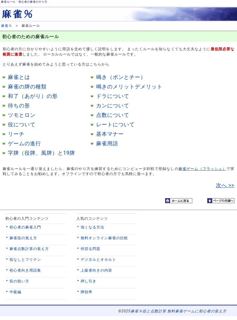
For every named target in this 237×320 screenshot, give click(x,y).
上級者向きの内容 (96, 270)
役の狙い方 (19, 281)
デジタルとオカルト (98, 259)
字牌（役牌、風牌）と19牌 (41, 153)
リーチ (16, 134)
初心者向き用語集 (25, 270)
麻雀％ (6, 26)
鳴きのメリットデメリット (129, 87)
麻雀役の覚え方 (23, 238)
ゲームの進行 (24, 144)
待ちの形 (19, 106)
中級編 (15, 292)
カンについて (112, 106)
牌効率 (86, 292)
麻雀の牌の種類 (27, 87)
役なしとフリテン (25, 259)
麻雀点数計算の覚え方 (29, 249)
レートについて (115, 125)
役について (22, 125)
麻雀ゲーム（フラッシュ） (202, 169)
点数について (112, 115)
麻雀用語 (107, 144)
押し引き (88, 281)
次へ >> (225, 185)
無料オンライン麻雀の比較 (104, 238)
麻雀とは (19, 77)
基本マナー (110, 134)
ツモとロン (22, 115)
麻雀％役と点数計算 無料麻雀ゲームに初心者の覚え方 (178, 311)
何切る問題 (90, 249)
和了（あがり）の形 (33, 96)
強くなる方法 (92, 227)
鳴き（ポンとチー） (121, 77)
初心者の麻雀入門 (25, 227)
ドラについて (112, 96)
